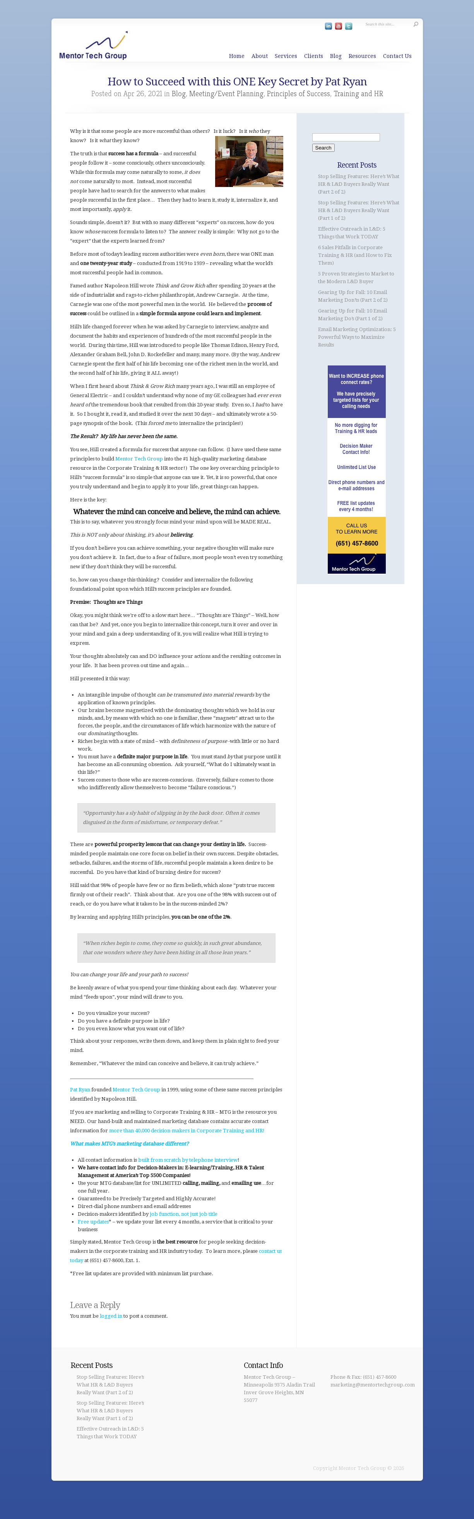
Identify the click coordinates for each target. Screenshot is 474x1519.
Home (237, 56)
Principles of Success (298, 94)
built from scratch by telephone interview (188, 1160)
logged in (111, 1316)
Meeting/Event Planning (226, 94)
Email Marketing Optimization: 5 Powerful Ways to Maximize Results (357, 337)
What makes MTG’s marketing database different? (129, 1144)
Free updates (93, 1222)
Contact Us (397, 56)
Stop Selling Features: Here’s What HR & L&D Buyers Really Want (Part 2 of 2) (358, 184)
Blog (336, 56)
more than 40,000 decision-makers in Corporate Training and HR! (187, 1130)
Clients (313, 56)
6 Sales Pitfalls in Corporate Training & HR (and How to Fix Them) (355, 255)
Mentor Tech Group (139, 459)
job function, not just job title (183, 1214)
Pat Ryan (80, 1090)
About (260, 56)
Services (286, 56)
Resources (362, 56)
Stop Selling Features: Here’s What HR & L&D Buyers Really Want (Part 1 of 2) (358, 210)
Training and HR (358, 94)
